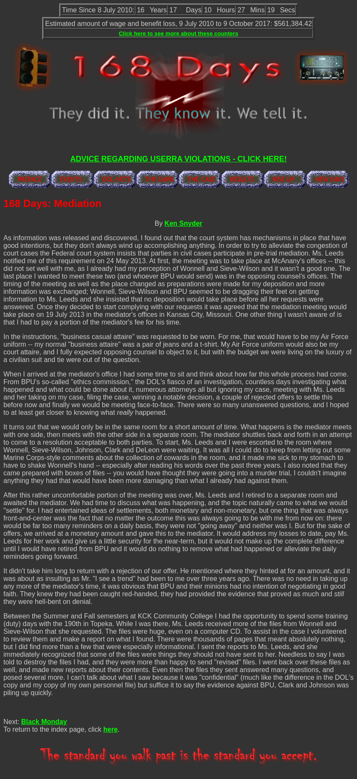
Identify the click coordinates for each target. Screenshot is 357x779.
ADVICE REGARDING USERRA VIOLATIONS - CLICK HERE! (178, 159)
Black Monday (44, 721)
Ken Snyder (184, 223)
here (110, 729)
